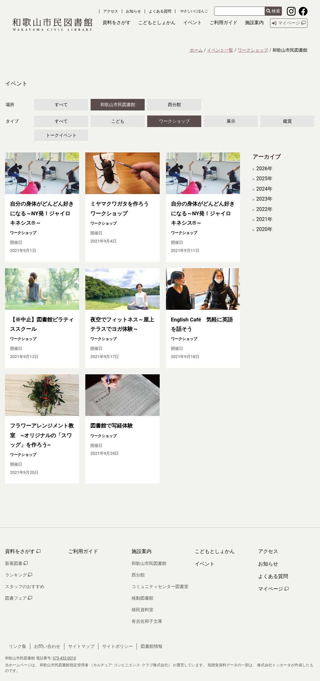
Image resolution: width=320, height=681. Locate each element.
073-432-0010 (64, 658)
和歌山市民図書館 (117, 104)
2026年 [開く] (264, 169)
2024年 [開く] (264, 189)
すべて (61, 104)
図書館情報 (151, 646)
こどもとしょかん (215, 551)
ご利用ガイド (83, 551)
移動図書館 (142, 598)
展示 (231, 121)
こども (117, 121)
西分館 (174, 104)
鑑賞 (287, 121)
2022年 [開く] (264, 209)
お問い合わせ (47, 646)
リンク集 (17, 646)
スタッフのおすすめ (24, 586)
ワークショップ (253, 50)
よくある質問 (160, 11)
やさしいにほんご (194, 11)
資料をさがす (23, 551)
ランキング (18, 574)
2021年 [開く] (264, 219)
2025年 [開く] (264, 179)
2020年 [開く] (264, 229)
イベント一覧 (220, 50)
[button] (116, 23)
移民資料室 (142, 609)
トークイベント (61, 135)
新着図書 (16, 563)
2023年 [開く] (264, 199)
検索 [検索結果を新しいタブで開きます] (273, 10)
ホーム (196, 50)
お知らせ (133, 11)
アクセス (110, 11)
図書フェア (18, 598)
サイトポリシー (117, 646)
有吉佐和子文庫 (147, 621)
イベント (205, 564)
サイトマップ (81, 646)
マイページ (273, 589)
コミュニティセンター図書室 (160, 586)
